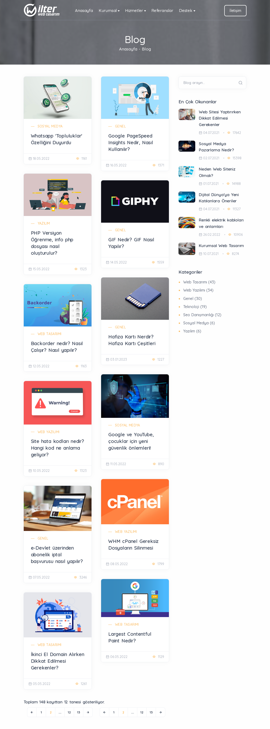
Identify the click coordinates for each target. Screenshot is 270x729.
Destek (185, 10)
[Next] (88, 712)
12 (69, 712)
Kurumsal (108, 10)
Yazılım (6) (192, 331)
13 (78, 712)
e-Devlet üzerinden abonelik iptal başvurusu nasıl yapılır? (57, 554)
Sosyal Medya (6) (199, 322)
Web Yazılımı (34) (198, 290)
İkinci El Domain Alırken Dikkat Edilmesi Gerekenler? (57, 661)
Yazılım (44, 223)
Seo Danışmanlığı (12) (202, 314)
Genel (120, 126)
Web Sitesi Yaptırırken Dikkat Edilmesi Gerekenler (220, 118)
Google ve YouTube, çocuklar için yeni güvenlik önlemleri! (131, 441)
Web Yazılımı (49, 432)
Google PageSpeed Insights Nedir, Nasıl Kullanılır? (130, 142)
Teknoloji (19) (195, 306)
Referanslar (162, 10)
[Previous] (32, 712)
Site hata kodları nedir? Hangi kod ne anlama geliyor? (57, 448)
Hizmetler (134, 10)
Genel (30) (192, 298)
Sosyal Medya (50, 126)
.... (59, 712)
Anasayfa (84, 10)
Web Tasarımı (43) (199, 282)
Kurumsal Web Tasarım (221, 245)
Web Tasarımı (50, 334)
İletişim (235, 10)
